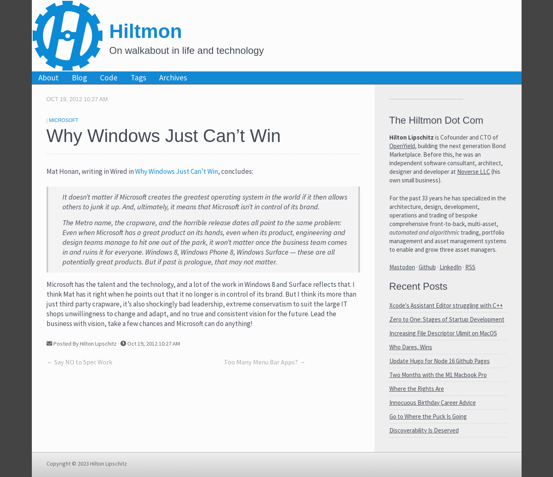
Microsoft (63, 120)
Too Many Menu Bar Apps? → (265, 362)
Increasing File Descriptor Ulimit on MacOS (443, 333)
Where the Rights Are (416, 389)
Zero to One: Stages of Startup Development (446, 319)
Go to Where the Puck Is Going (428, 416)
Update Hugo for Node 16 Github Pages (439, 361)
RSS (470, 267)
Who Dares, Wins (410, 347)
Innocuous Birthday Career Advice (432, 402)
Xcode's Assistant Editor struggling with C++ (446, 305)
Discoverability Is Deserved (424, 430)
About (48, 77)
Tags (138, 77)
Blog (79, 77)
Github (427, 267)
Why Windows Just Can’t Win (176, 171)
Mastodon (402, 267)
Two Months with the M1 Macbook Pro (438, 375)
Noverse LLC (473, 171)
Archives (173, 77)
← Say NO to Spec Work (79, 362)
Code (109, 77)
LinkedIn (451, 267)
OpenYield (402, 146)
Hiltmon (145, 31)
